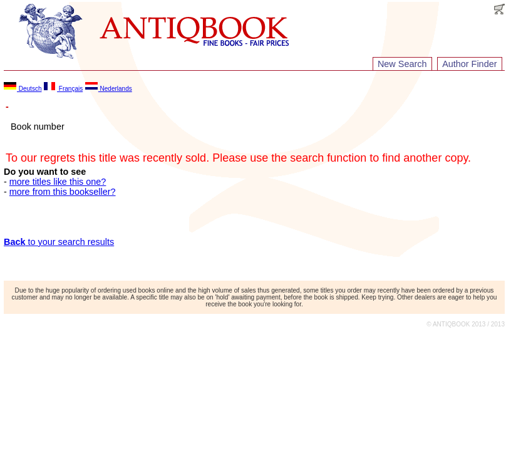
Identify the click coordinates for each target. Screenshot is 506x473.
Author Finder (469, 64)
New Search (402, 64)
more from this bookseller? (62, 192)
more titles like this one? (57, 182)
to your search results (59, 242)
